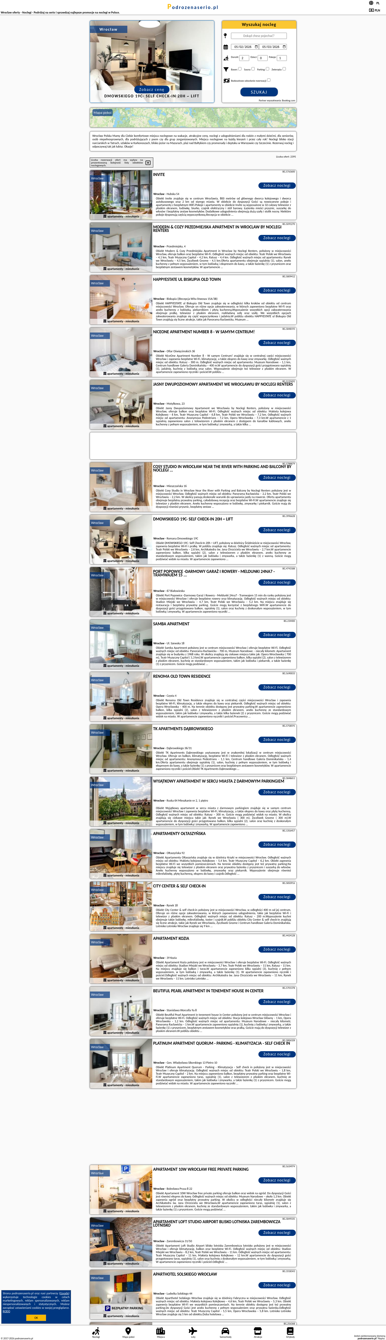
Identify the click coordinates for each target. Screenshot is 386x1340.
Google (64, 1293)
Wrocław (97, 178)
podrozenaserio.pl (193, 7)
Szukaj (259, 92)
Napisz (381, 1338)
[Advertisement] (193, 1127)
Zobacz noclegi (277, 185)
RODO (6, 1311)
